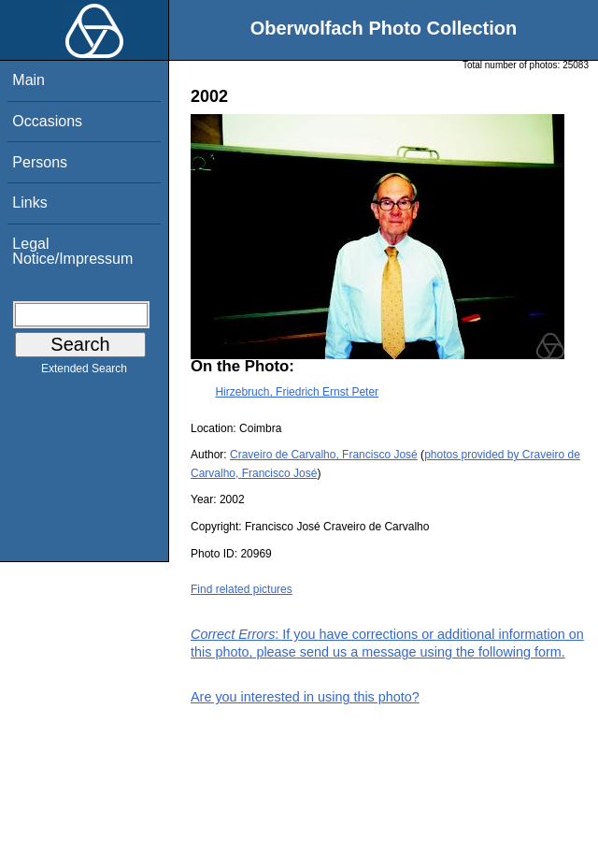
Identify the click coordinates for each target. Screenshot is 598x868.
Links (29, 202)
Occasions (47, 121)
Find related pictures (241, 589)
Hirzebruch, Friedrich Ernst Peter (296, 391)
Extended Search (84, 372)
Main (28, 80)
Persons (39, 162)
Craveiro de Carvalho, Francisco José (324, 454)
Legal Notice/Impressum (72, 251)
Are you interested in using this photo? (305, 696)
